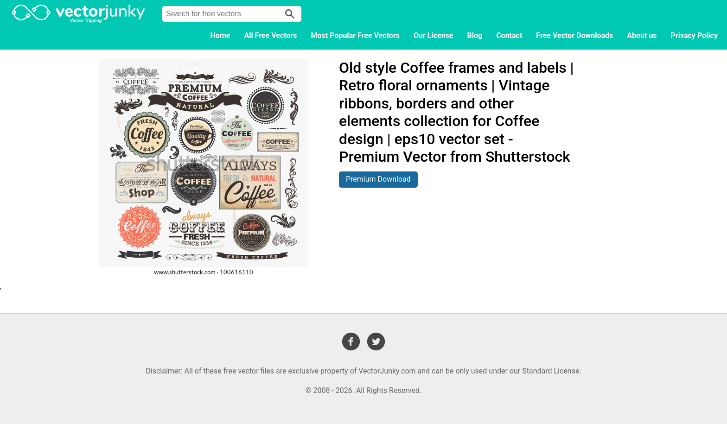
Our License (433, 35)
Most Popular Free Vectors (355, 35)
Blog (475, 35)
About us (642, 35)
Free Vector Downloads (574, 35)
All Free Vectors (270, 35)
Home (220, 35)
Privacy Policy (694, 35)
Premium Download (378, 179)
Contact (509, 35)
